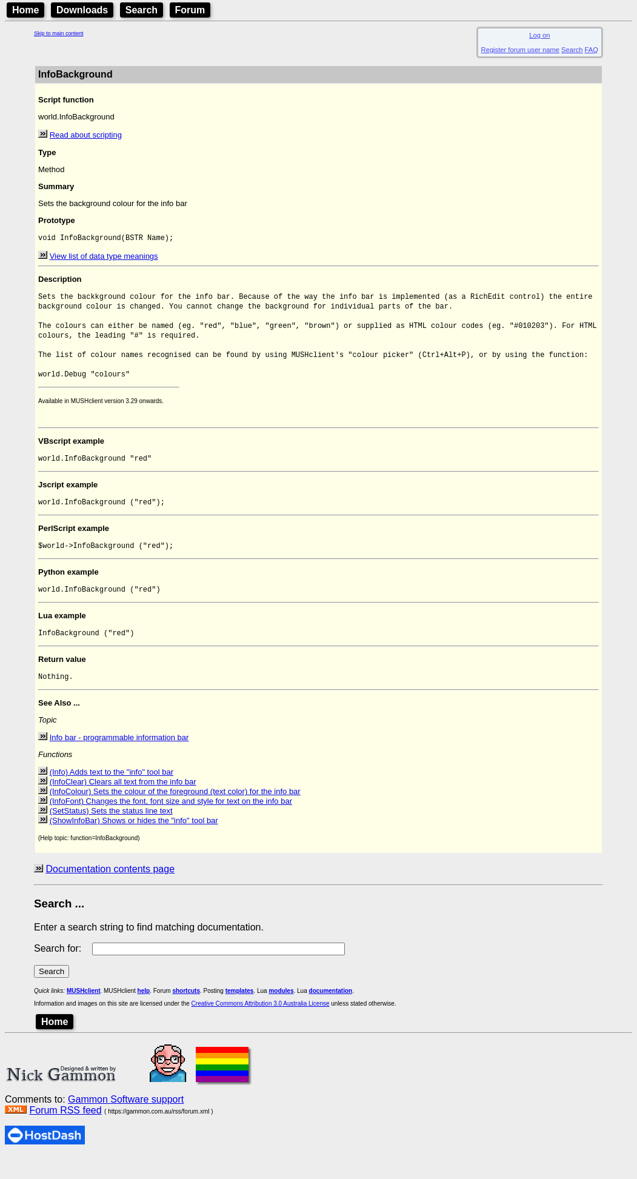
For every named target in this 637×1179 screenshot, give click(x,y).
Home (25, 10)
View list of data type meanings (104, 257)
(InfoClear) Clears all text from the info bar (123, 804)
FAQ (591, 49)
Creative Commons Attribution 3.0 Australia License (261, 1026)
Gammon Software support (126, 1122)
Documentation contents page (110, 891)
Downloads (82, 10)
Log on (539, 35)
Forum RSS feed (65, 1132)
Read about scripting (86, 134)
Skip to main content (59, 33)
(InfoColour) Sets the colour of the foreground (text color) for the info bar (175, 813)
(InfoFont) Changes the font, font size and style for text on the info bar (171, 823)
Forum (190, 10)
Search (141, 10)
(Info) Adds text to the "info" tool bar (111, 794)
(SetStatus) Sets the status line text (111, 833)
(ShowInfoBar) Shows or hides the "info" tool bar (134, 842)
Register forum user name (520, 49)
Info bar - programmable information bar (119, 759)
